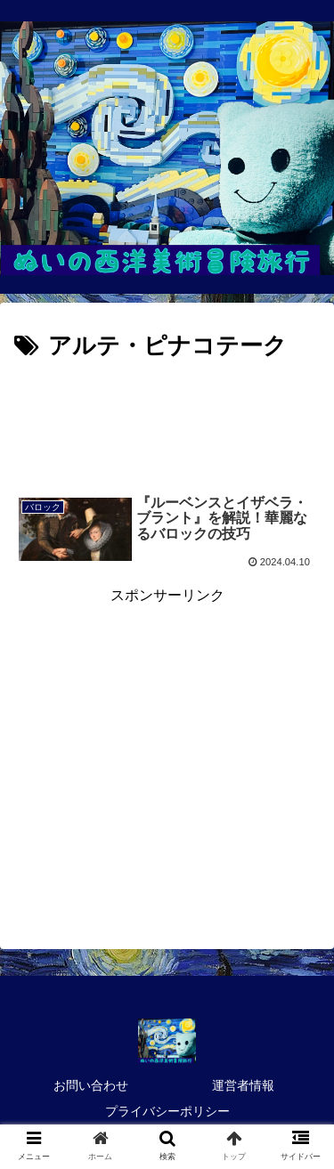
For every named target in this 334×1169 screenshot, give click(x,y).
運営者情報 (243, 1085)
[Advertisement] (167, 420)
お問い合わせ (90, 1085)
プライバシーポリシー (167, 1111)
